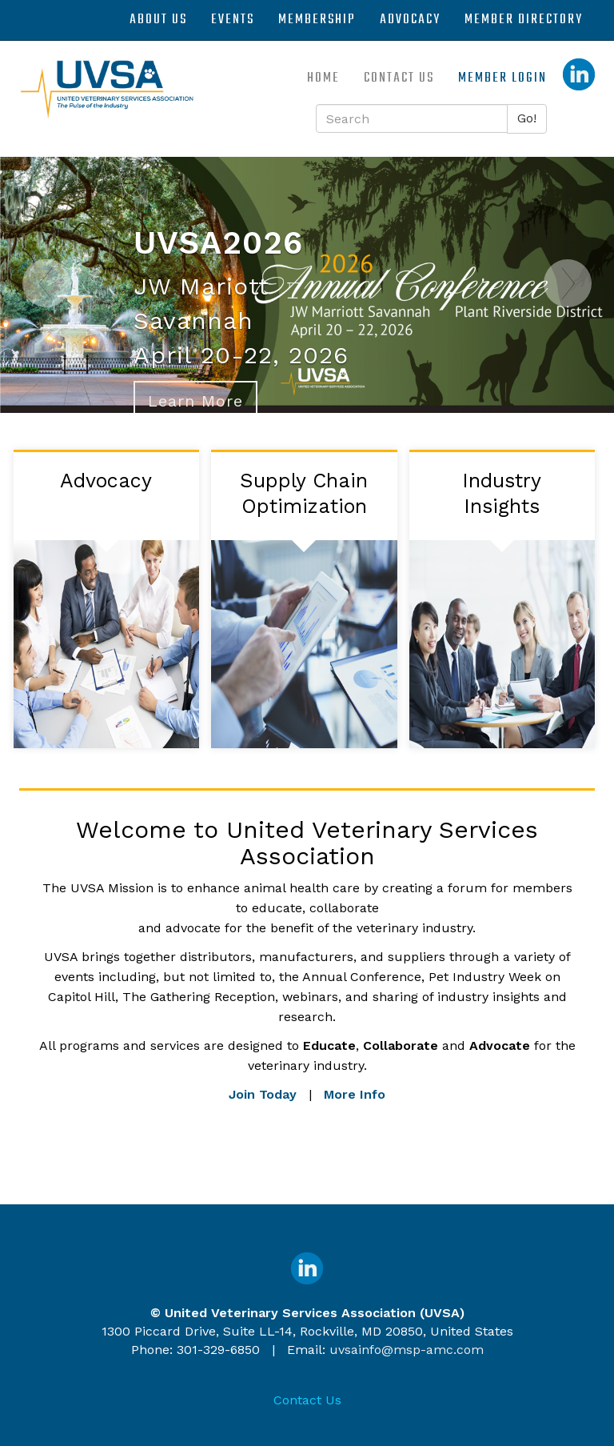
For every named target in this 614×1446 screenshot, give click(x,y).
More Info (354, 1094)
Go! (526, 118)
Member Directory (523, 19)
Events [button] (232, 19)
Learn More (195, 401)
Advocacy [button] (410, 19)
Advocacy (106, 480)
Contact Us (399, 78)
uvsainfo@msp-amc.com (406, 1349)
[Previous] (46, 336)
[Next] (568, 336)
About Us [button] (158, 19)
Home (323, 78)
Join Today (263, 1094)
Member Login (502, 78)
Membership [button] (317, 19)
